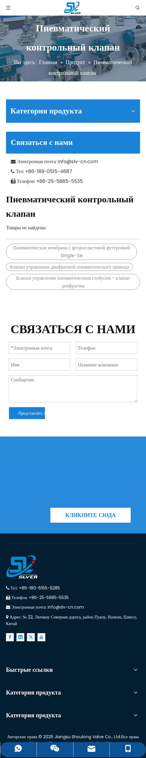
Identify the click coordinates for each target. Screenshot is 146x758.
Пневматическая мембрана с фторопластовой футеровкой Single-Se (71, 251)
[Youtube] (41, 637)
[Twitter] (31, 637)
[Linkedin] (20, 637)
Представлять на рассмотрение (31, 413)
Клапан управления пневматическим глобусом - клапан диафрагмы (73, 282)
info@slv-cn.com (78, 161)
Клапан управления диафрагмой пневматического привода (69, 266)
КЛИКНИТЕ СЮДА (90, 515)
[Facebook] (10, 637)
